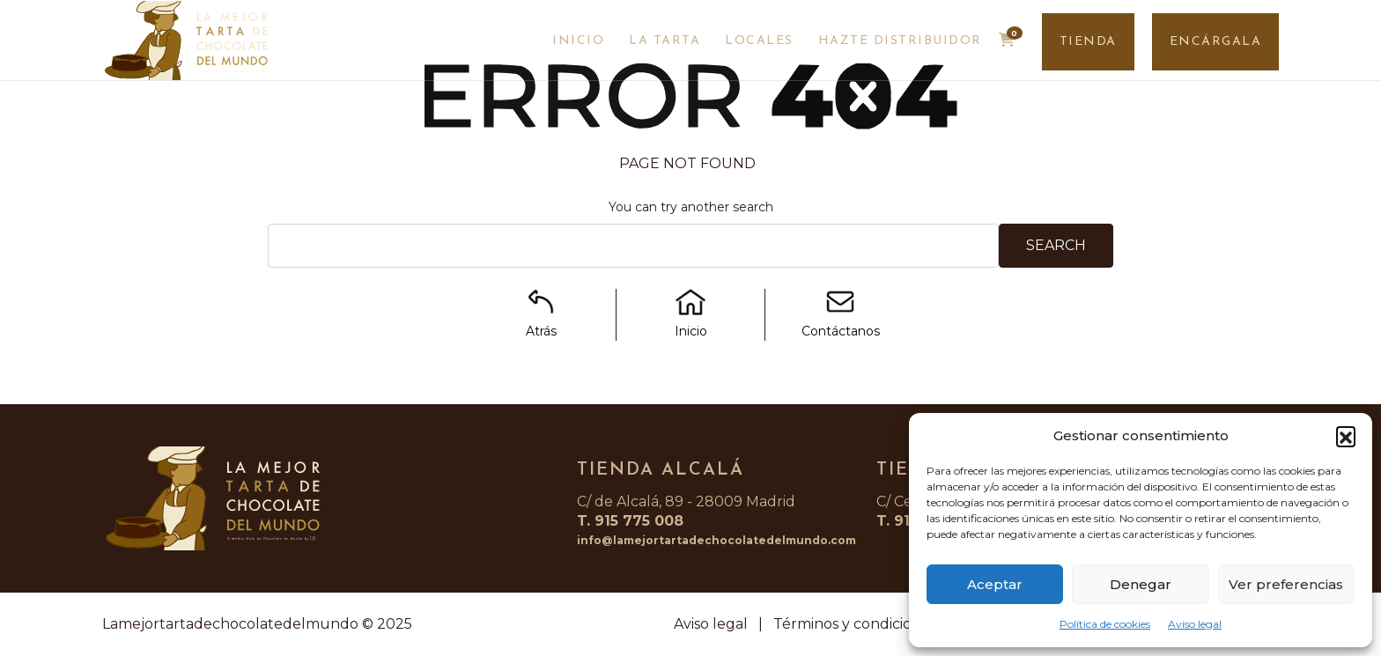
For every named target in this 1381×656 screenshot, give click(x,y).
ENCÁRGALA (1216, 41)
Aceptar (995, 584)
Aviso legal (1195, 623)
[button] (1346, 436)
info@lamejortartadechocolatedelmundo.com (716, 540)
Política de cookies (1105, 623)
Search (1056, 245)
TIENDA (1088, 41)
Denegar (1140, 584)
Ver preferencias (1286, 584)
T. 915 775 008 (630, 520)
